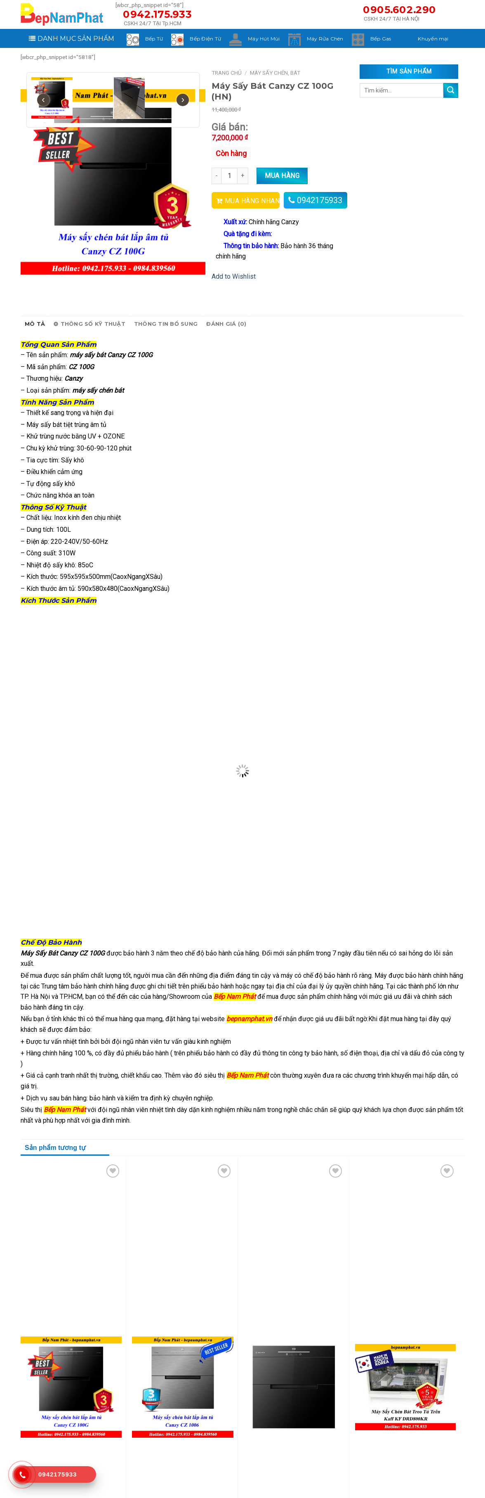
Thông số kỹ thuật (89, 324)
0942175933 (319, 200)
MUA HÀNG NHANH (252, 201)
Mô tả (35, 324)
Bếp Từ (154, 39)
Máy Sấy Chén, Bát (275, 72)
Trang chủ (227, 72)
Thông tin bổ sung (166, 324)
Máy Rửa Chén (325, 39)
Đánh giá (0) (226, 324)
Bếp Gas (380, 39)
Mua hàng (282, 176)
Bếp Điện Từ (205, 39)
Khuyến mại (433, 39)
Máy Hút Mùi (264, 39)
